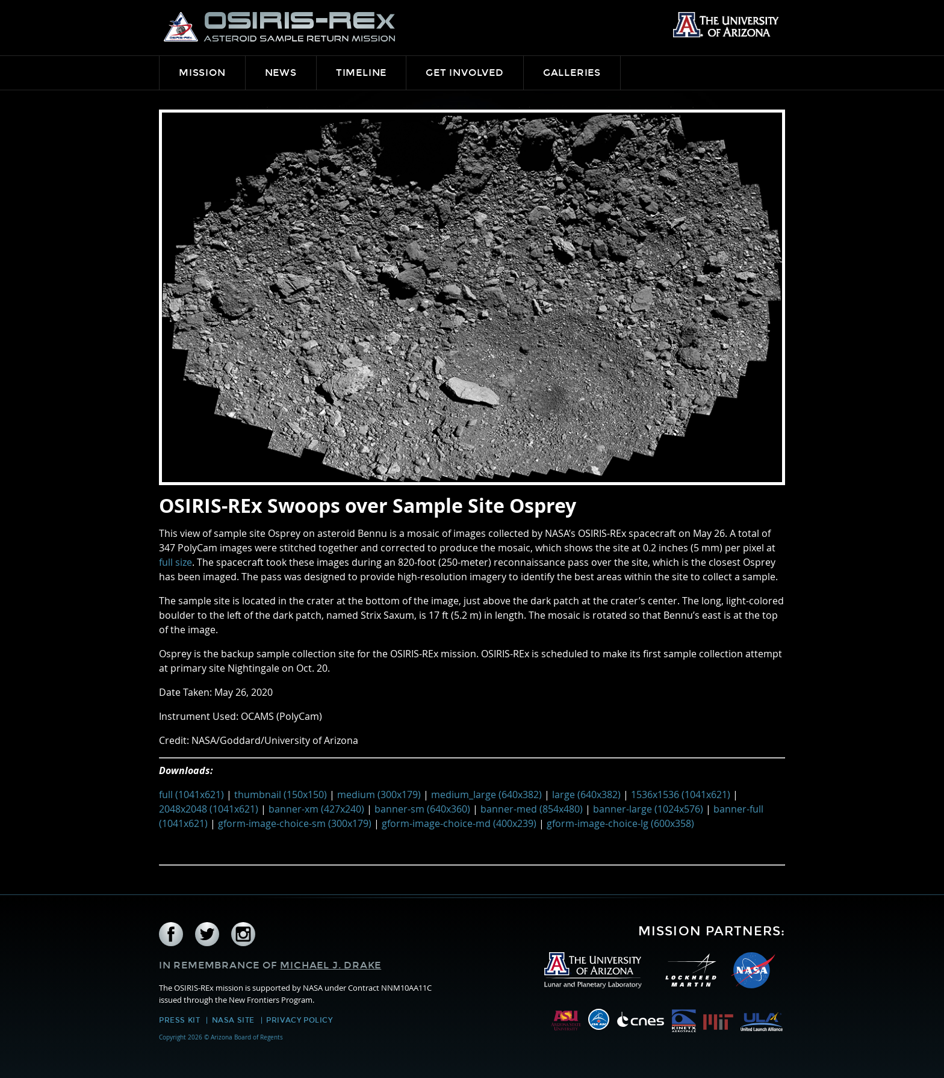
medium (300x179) (379, 794)
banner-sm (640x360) (422, 809)
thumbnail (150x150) (280, 794)
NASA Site (233, 1020)
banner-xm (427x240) (316, 809)
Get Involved (465, 72)
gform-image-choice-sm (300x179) (294, 823)
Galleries (572, 72)
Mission (202, 72)
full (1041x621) (191, 794)
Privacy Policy (299, 1020)
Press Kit (179, 1020)
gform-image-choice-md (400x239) (459, 823)
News (281, 72)
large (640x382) (586, 794)
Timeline (361, 72)
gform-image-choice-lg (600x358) (620, 823)
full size (175, 562)
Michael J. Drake (330, 965)
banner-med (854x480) (531, 809)
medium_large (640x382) (486, 794)
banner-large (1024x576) (648, 809)
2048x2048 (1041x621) (208, 809)
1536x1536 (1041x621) (680, 794)
